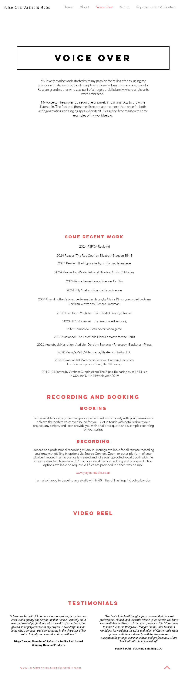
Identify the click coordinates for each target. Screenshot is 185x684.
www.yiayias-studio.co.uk (93, 472)
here (127, 263)
